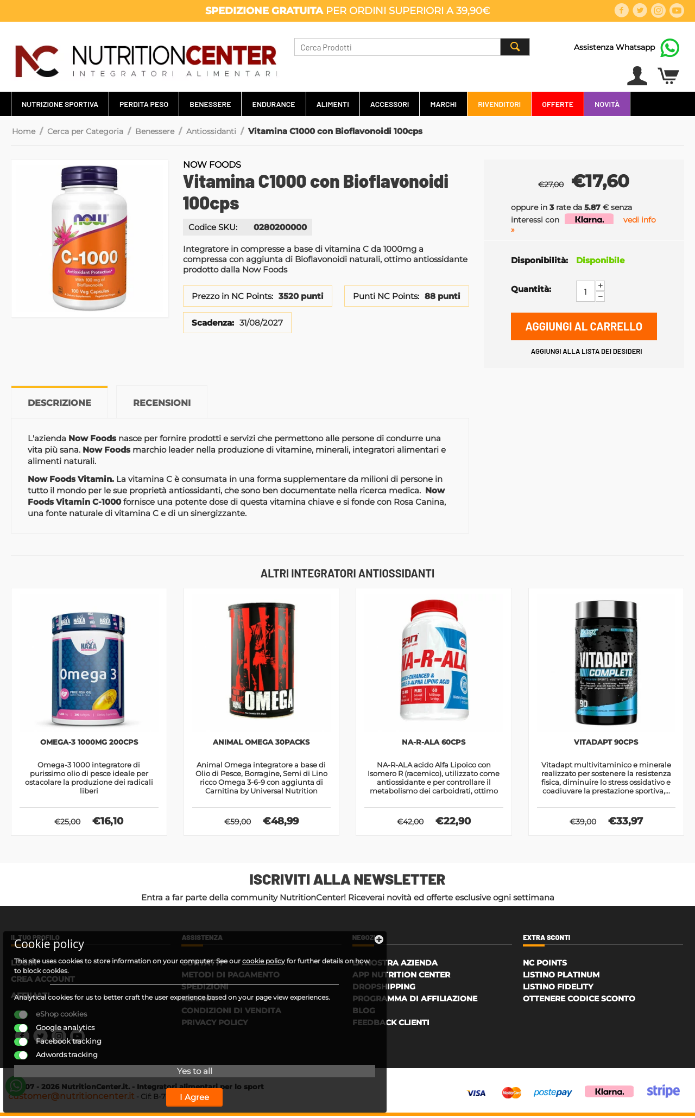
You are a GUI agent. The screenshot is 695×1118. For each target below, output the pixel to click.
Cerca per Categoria (85, 131)
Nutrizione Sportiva (60, 104)
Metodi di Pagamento (230, 977)
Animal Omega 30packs (261, 743)
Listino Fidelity (558, 989)
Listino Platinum (561, 977)
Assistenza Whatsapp (614, 47)
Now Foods (212, 165)
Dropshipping (383, 989)
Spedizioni (205, 989)
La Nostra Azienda (395, 965)
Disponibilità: (539, 260)
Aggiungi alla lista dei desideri (586, 351)
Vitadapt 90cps (606, 743)
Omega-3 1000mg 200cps (89, 743)
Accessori (389, 104)
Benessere (210, 104)
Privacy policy (214, 1025)
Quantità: (531, 289)
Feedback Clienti (390, 1025)
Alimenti (333, 104)
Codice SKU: (212, 227)
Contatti (202, 965)
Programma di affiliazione (414, 1001)
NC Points (545, 965)
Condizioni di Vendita (231, 1013)
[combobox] (412, 47)
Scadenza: (213, 322)
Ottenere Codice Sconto (579, 1001)
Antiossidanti (211, 131)
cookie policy (48, 928)
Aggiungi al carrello (583, 326)
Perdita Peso (143, 104)
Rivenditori (499, 104)
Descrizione (59, 403)
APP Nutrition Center (401, 977)
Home (23, 131)
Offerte (557, 104)
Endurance (273, 104)
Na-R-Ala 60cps (433, 743)
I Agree (95, 1084)
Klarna (197, 1001)
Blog (363, 1013)
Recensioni (162, 403)
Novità (607, 104)
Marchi (443, 104)
